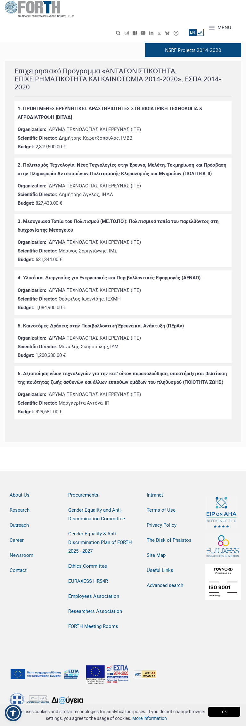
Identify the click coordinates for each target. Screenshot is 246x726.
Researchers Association (95, 611)
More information (149, 718)
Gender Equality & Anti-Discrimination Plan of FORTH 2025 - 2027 (100, 542)
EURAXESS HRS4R (88, 581)
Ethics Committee (87, 566)
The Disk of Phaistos (169, 540)
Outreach (19, 525)
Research (19, 510)
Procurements (83, 495)
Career (17, 540)
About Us (19, 495)
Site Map (156, 555)
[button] (13, 713)
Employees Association (93, 596)
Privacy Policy (161, 525)
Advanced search (165, 585)
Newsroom (21, 555)
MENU (220, 28)
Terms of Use (161, 510)
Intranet (155, 495)
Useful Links (160, 570)
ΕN (192, 32)
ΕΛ (200, 32)
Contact (18, 570)
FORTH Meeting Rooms (93, 626)
